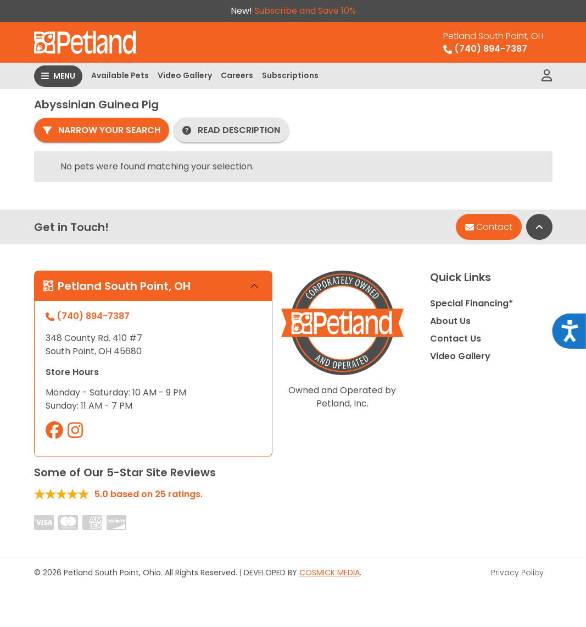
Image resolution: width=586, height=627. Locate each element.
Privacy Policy (517, 572)
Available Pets (120, 75)
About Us (450, 321)
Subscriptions (290, 75)
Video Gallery (185, 75)
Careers (237, 75)
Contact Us (455, 338)
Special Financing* (471, 303)
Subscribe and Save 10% (305, 10)
